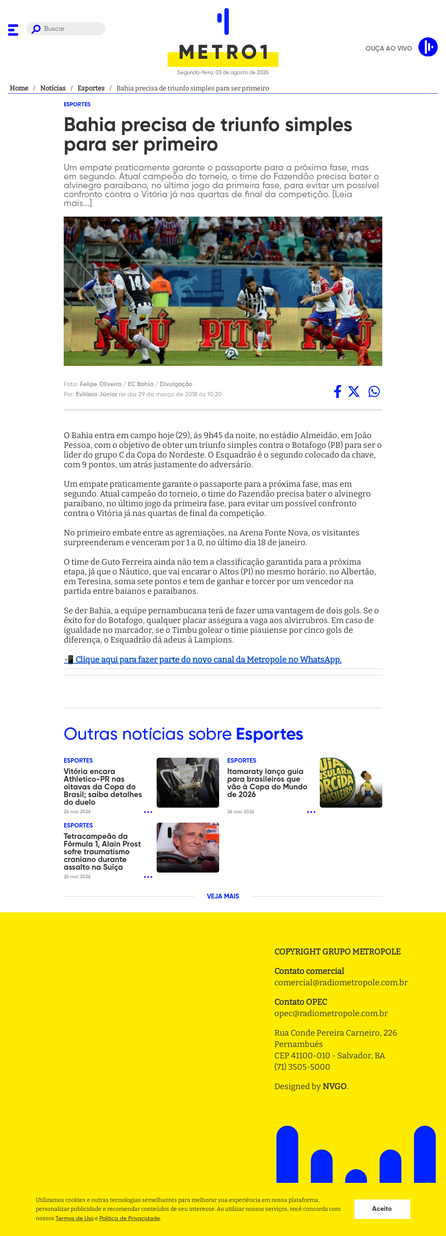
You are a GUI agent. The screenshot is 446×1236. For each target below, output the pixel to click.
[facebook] (338, 391)
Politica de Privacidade (129, 1218)
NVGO (335, 1086)
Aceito (382, 1209)
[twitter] (354, 391)
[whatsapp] (374, 391)
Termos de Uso (75, 1218)
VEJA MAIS (223, 897)
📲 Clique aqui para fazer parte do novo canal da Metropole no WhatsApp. (202, 659)
